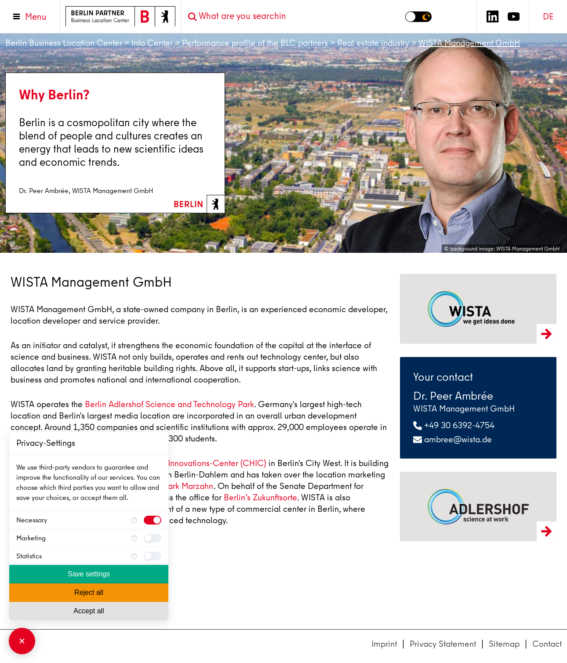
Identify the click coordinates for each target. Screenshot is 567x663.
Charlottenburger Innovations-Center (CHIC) (184, 463)
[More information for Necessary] (134, 520)
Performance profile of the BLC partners (255, 42)
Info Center (152, 42)
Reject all (88, 592)
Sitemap (504, 643)
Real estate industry (373, 42)
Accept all (88, 611)
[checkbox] (152, 520)
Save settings (89, 574)
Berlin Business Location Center (63, 42)
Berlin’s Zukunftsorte (260, 497)
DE (548, 16)
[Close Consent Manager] (22, 641)
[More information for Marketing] (134, 538)
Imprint (384, 643)
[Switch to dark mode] (418, 16)
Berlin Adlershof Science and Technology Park (169, 404)
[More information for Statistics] (134, 556)
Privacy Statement (443, 643)
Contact (547, 643)
